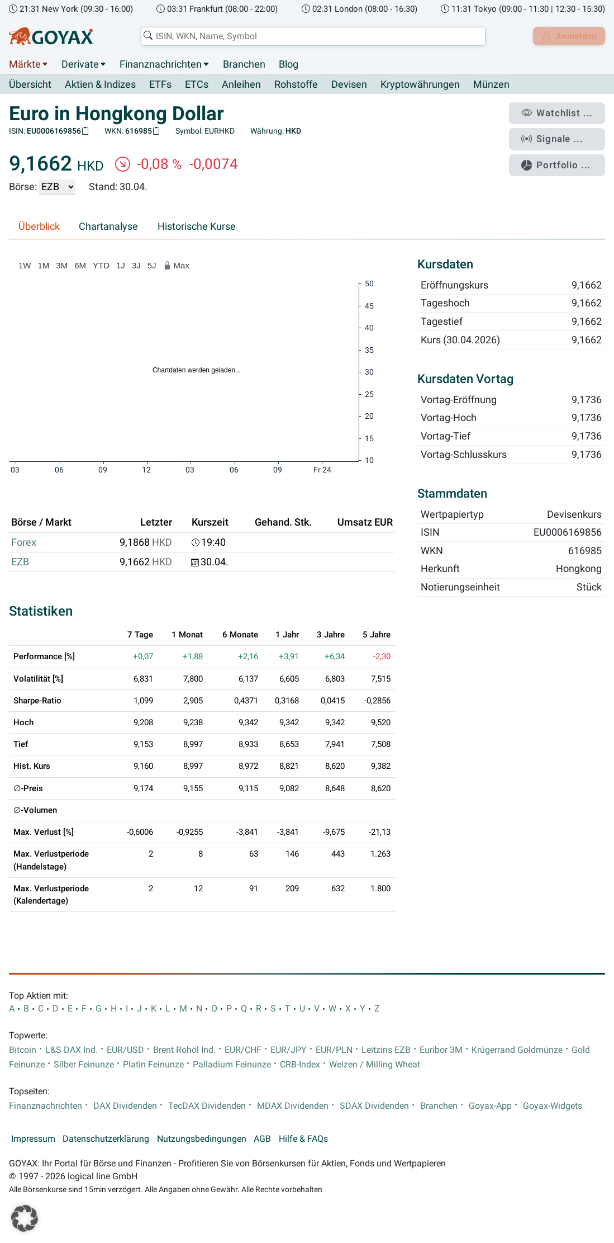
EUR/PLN (334, 1050)
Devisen (349, 85)
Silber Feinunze (84, 1065)
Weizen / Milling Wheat (374, 1065)
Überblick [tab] (39, 227)
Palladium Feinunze (232, 1065)
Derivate (80, 64)
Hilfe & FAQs (303, 1140)
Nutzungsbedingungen (201, 1140)
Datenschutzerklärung (106, 1140)
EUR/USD (125, 1050)
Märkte (25, 64)
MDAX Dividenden (293, 1106)
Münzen (491, 85)
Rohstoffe (296, 85)
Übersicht (30, 84)
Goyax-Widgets (552, 1106)
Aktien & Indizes (100, 85)
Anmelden (566, 36)
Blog (288, 64)
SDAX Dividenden (374, 1106)
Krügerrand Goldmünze (517, 1050)
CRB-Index (300, 1065)
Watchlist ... (561, 112)
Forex (23, 542)
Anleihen (241, 85)
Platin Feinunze (153, 1065)
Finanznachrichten (161, 64)
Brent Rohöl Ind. (184, 1050)
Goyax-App (490, 1106)
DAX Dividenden (125, 1106)
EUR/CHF (243, 1050)
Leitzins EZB (386, 1050)
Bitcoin (22, 1050)
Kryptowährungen (420, 85)
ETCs (196, 85)
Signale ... (557, 135)
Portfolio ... (560, 159)
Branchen (244, 64)
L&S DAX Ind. (71, 1050)
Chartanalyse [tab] (108, 227)
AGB (262, 1140)
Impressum (33, 1140)
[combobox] (310, 36)
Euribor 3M (441, 1050)
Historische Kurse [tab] (197, 227)
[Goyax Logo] (51, 36)
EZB (20, 562)
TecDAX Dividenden (207, 1106)
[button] (24, 1218)
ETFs (160, 85)
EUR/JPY (288, 1050)
